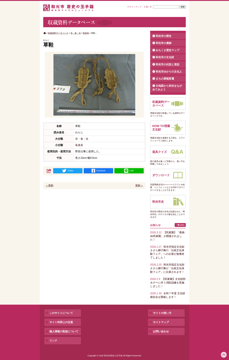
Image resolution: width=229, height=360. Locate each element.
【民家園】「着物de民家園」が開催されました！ (167, 236)
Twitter (67, 171)
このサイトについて (61, 313)
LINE (129, 171)
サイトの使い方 (162, 313)
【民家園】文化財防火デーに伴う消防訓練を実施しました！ (168, 283)
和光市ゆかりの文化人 (169, 71)
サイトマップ (135, 7)
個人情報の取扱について (63, 331)
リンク (53, 340)
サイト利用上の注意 (61, 322)
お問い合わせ (161, 331)
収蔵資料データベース (58, 33)
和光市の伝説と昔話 (167, 64)
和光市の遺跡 (163, 43)
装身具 (86, 33)
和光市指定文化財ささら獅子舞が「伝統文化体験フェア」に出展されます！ (167, 268)
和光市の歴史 (163, 36)
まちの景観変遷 (165, 78)
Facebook (98, 171)
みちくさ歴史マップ (167, 50)
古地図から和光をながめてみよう (167, 87)
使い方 (149, 7)
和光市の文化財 (165, 57)
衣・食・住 (76, 33)
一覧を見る (180, 225)
